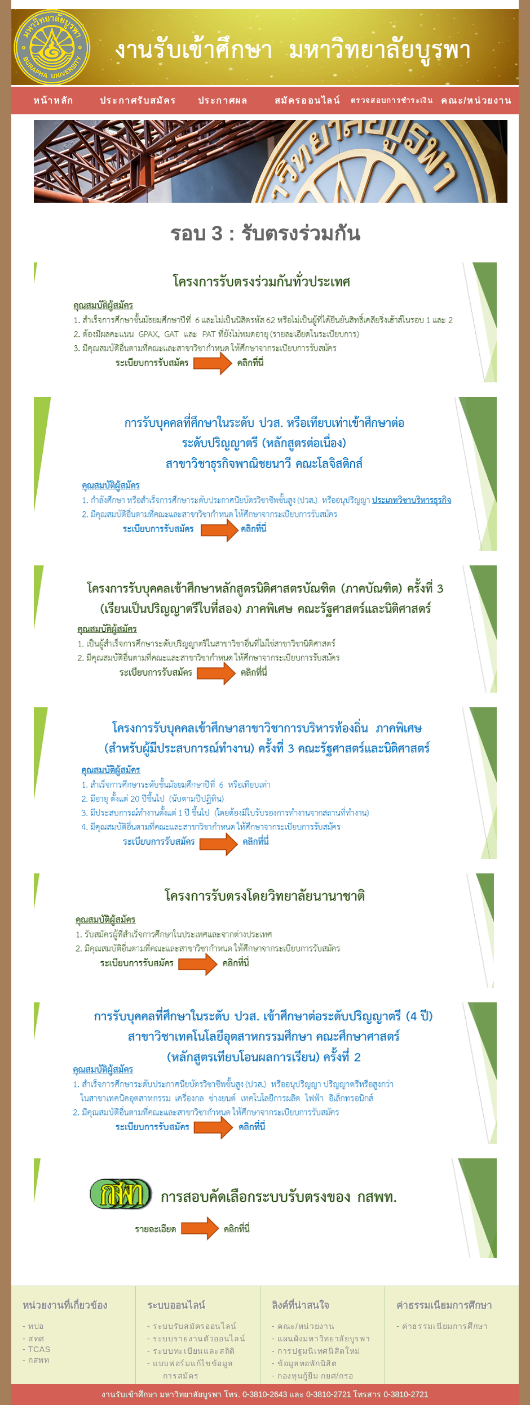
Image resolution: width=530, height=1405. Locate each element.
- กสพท (36, 1359)
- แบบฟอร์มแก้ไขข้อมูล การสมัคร (190, 1369)
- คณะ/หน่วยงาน (303, 1326)
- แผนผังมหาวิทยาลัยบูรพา (321, 1338)
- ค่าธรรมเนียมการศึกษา (442, 1326)
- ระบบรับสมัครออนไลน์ (192, 1326)
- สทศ (34, 1338)
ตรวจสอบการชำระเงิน (392, 100)
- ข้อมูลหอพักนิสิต (304, 1363)
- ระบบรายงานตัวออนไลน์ (196, 1338)
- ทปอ (33, 1326)
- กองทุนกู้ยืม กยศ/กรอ (313, 1375)
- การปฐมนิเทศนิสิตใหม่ (316, 1350)
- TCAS (37, 1349)
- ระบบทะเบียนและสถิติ (191, 1350)
